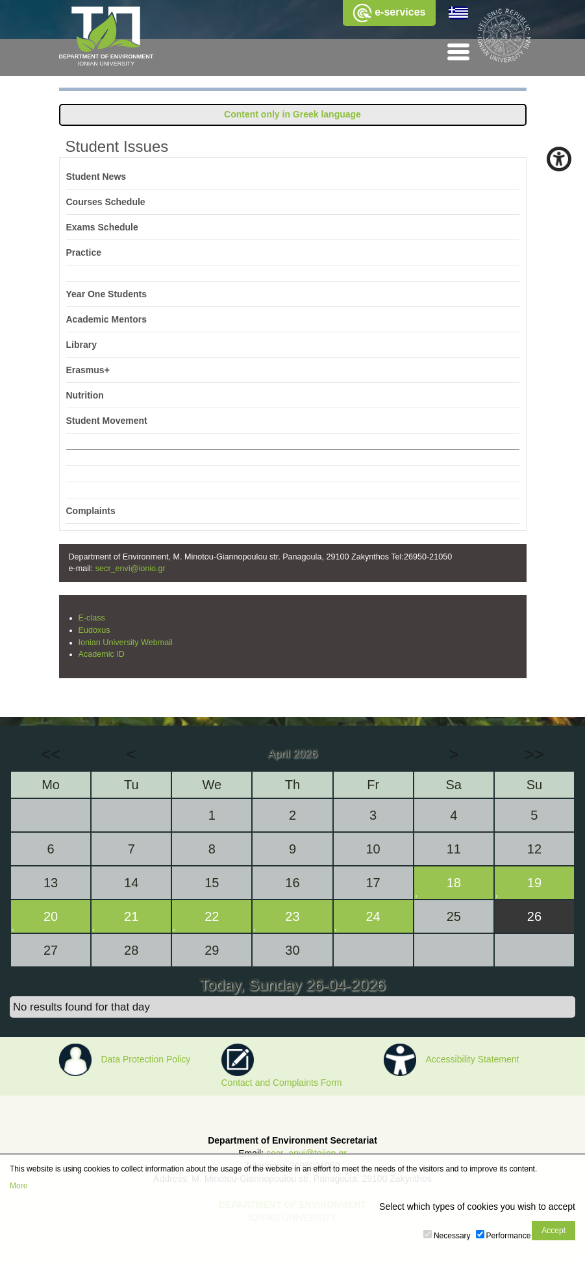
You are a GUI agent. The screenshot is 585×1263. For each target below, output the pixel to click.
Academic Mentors (106, 319)
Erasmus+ (88, 370)
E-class (92, 617)
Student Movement (106, 420)
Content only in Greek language (292, 114)
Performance (508, 1235)
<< (50, 754)
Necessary (452, 1235)
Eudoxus (94, 630)
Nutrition (85, 395)
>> (534, 754)
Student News (96, 176)
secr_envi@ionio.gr (130, 568)
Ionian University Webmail (126, 642)
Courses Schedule (105, 202)
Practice (83, 252)
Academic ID (102, 654)
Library (81, 344)
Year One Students (106, 294)
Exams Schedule (102, 227)
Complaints (91, 511)
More (18, 1185)
